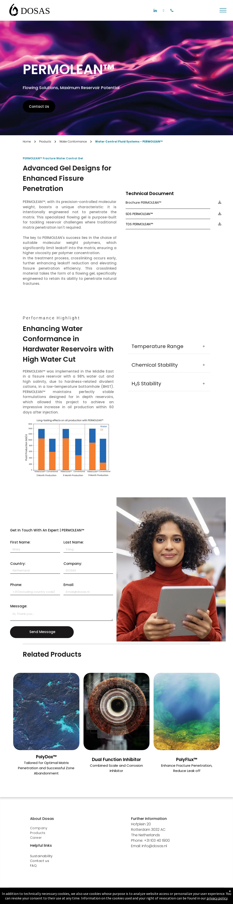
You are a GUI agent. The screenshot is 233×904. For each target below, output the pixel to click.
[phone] (172, 11)
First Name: (20, 542)
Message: (18, 606)
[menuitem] (65, 828)
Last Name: (73, 542)
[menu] (223, 10)
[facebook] (163, 11)
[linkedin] (155, 11)
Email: (68, 584)
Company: (72, 563)
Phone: (16, 584)
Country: (18, 563)
